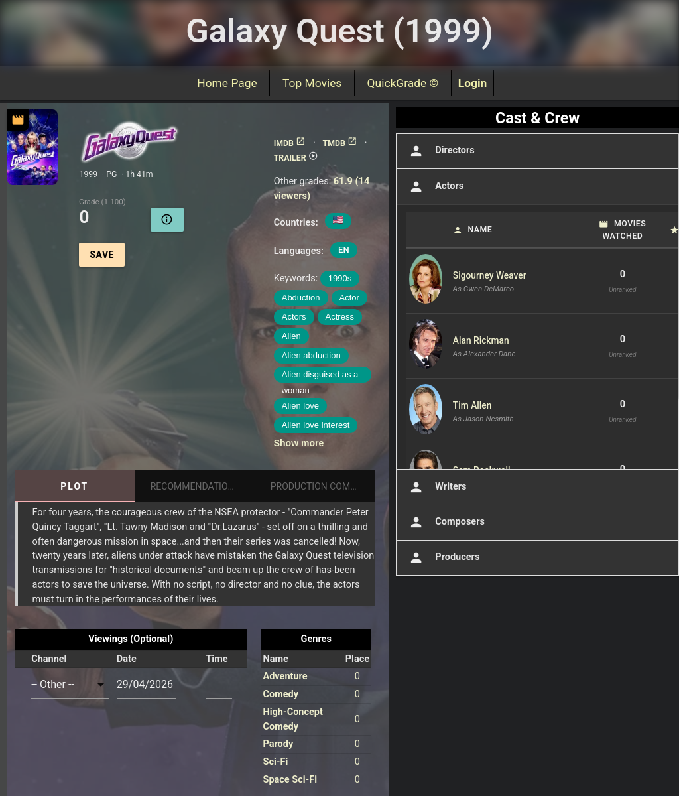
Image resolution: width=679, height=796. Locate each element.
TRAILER (296, 158)
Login (472, 83)
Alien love (300, 406)
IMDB (290, 143)
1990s (339, 278)
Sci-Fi (275, 761)
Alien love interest (316, 425)
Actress (340, 317)
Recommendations (195, 486)
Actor (349, 297)
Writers (436, 487)
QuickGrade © (402, 83)
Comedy (280, 694)
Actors (294, 317)
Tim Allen (472, 405)
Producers (443, 557)
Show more (299, 443)
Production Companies (323, 486)
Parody (278, 744)
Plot (74, 486)
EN (343, 250)
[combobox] (70, 684)
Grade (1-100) (102, 202)
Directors (440, 151)
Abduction (301, 297)
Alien (291, 336)
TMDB (340, 143)
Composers (445, 522)
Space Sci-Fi (290, 779)
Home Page (227, 83)
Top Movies (312, 83)
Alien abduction (311, 355)
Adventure (285, 676)
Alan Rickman (481, 340)
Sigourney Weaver (489, 275)
